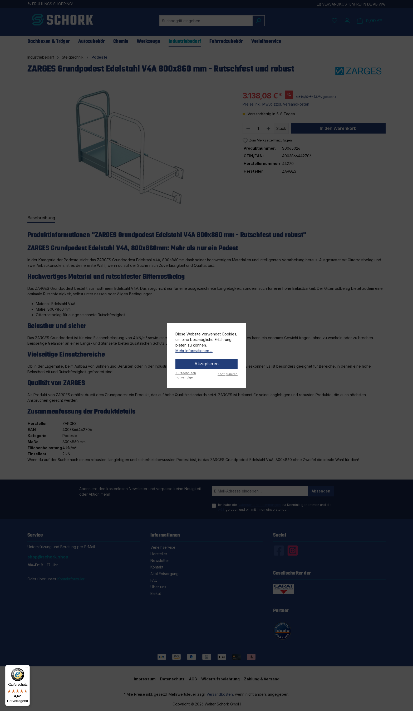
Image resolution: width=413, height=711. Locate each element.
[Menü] (26, 668)
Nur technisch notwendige (185, 375)
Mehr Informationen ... (194, 350)
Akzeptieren (206, 363)
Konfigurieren (228, 374)
